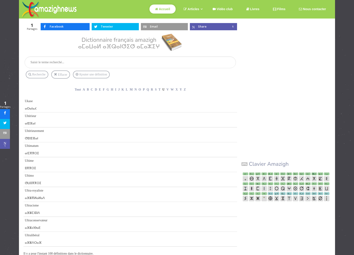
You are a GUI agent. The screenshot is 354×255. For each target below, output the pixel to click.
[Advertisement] (275, 88)
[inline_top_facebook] (65, 26)
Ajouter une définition (91, 74)
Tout (78, 89)
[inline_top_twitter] (115, 26)
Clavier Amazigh (269, 164)
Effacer (60, 74)
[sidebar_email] (5, 134)
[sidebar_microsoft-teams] (5, 144)
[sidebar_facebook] (5, 114)
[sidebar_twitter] (5, 124)
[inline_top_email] (164, 26)
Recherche (37, 74)
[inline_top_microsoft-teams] (213, 26)
